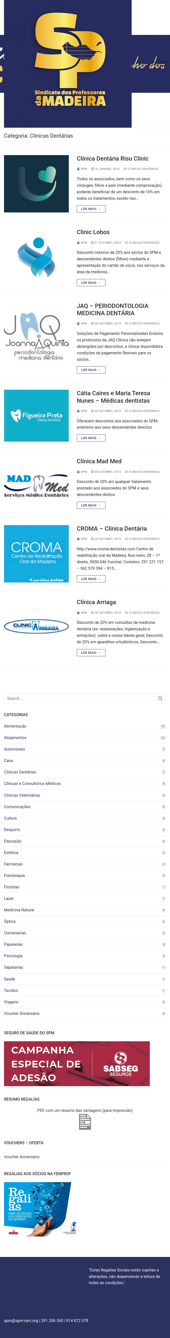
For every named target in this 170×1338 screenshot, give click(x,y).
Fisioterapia (14, 875)
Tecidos (11, 990)
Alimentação (15, 726)
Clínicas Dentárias (141, 169)
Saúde (9, 979)
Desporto (12, 829)
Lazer (9, 898)
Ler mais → (91, 209)
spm (82, 169)
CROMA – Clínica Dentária (112, 528)
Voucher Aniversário (22, 1013)
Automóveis (14, 749)
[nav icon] (163, 64)
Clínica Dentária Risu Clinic (113, 158)
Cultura (10, 818)
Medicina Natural (19, 910)
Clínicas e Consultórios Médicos (32, 783)
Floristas (11, 887)
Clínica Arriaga (96, 602)
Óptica (9, 921)
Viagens (11, 1002)
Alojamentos (15, 737)
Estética (11, 852)
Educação (12, 841)
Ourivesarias (15, 933)
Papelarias (13, 944)
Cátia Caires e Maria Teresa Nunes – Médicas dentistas (113, 397)
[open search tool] (154, 64)
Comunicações (17, 806)
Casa (8, 760)
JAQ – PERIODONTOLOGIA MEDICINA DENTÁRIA (113, 309)
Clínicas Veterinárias (22, 795)
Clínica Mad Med (99, 461)
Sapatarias (13, 967)
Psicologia (13, 956)
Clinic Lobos (93, 232)
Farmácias (13, 864)
